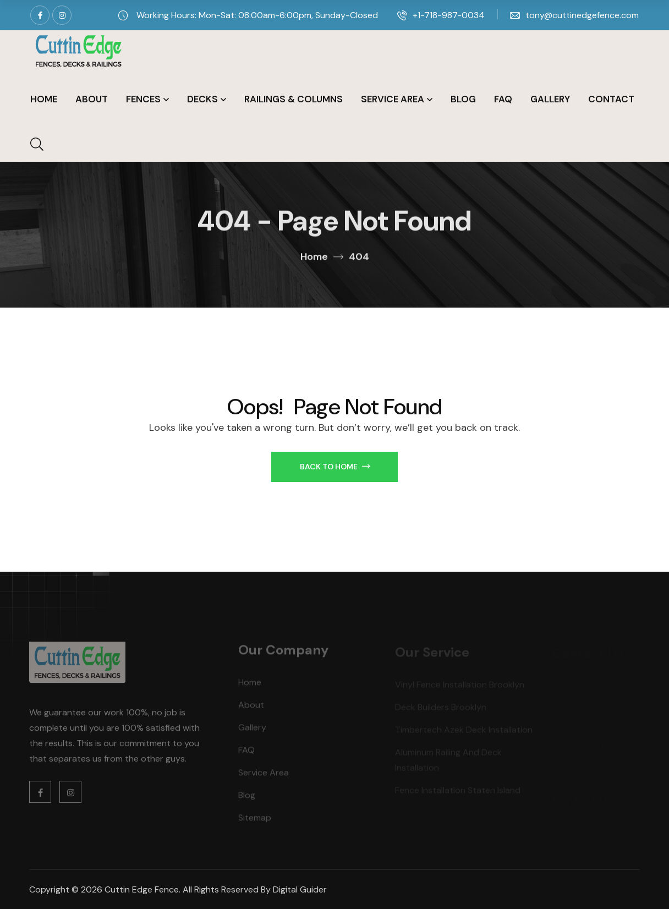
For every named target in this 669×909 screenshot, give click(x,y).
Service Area (392, 99)
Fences (143, 99)
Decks (202, 99)
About (91, 99)
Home (43, 99)
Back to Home (335, 467)
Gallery (550, 99)
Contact (611, 99)
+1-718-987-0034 (449, 15)
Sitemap (254, 820)
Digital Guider (300, 889)
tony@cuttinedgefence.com (582, 15)
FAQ (503, 99)
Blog (463, 99)
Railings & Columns (293, 99)
